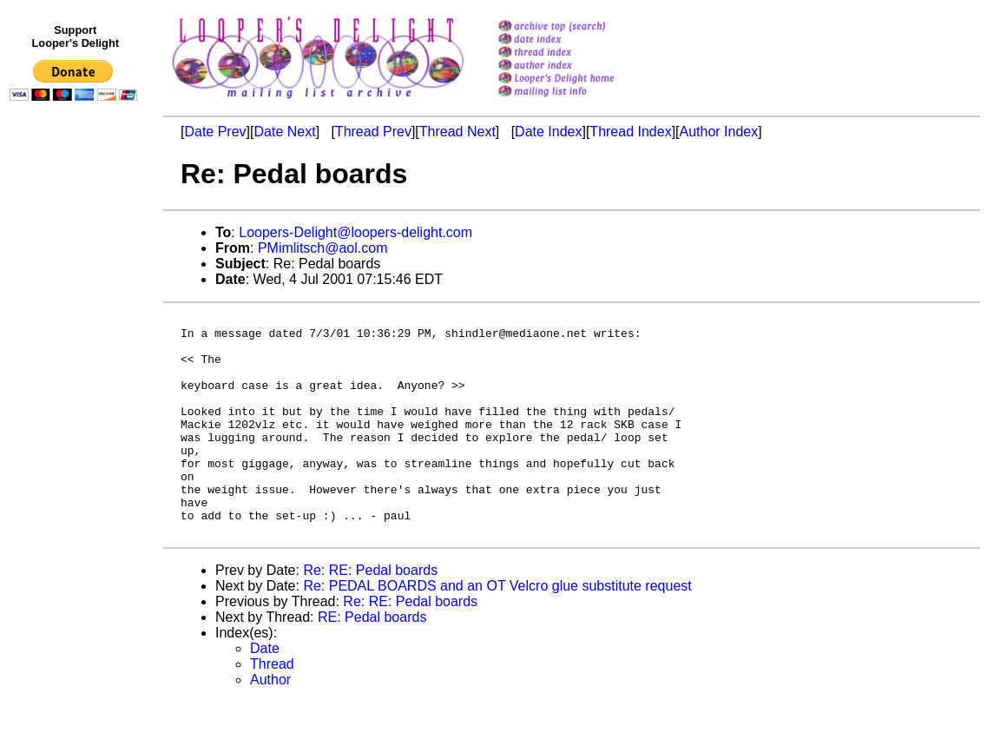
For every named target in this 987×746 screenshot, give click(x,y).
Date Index (548, 131)
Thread (272, 708)
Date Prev (215, 131)
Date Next (284, 131)
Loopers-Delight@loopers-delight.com (355, 232)
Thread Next (457, 131)
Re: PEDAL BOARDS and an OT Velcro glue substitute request (497, 630)
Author (270, 723)
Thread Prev (373, 131)
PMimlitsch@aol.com (323, 248)
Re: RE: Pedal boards (370, 614)
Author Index (719, 131)
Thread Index (630, 131)
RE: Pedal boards (372, 661)
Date (265, 692)
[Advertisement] (76, 466)
